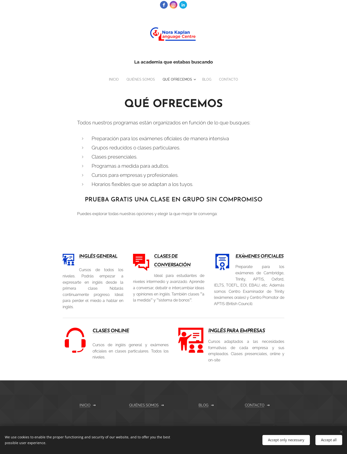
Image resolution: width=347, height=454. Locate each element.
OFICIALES (272, 256)
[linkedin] (183, 5)
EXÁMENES (248, 256)
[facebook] (164, 5)
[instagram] (173, 5)
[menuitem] (110, 79)
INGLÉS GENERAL (98, 256)
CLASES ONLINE (111, 330)
